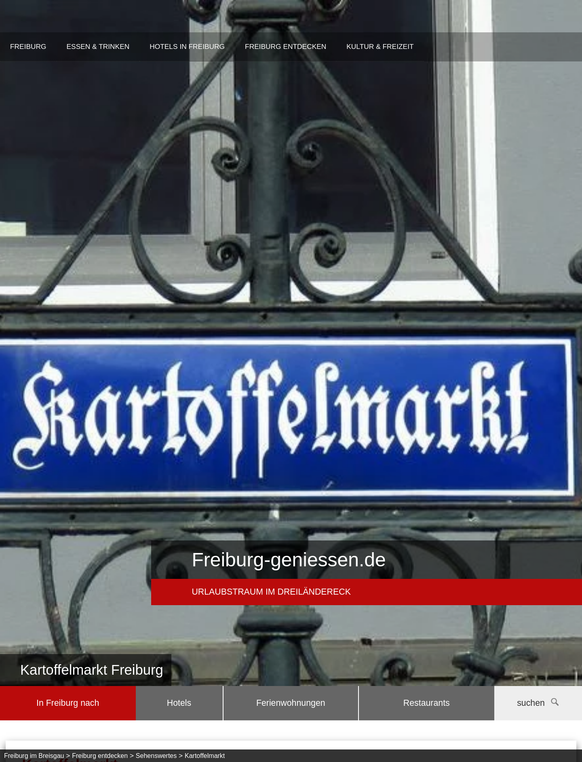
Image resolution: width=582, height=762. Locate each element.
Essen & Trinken (98, 46)
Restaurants (426, 703)
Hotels (179, 703)
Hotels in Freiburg (187, 46)
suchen (538, 703)
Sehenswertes (156, 755)
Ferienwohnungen (290, 703)
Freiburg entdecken (285, 46)
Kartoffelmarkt (205, 755)
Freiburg (28, 46)
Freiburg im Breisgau (34, 755)
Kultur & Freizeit (379, 46)
